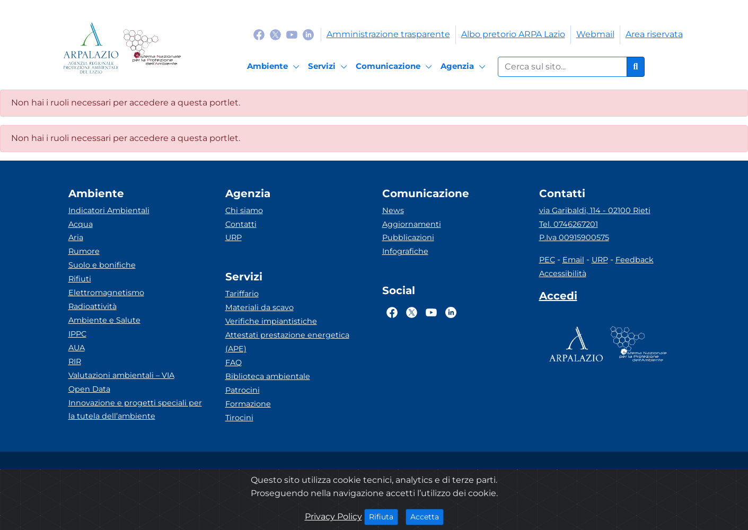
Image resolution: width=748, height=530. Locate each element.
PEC (547, 259)
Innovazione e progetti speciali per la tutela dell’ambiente (135, 409)
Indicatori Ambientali (108, 210)
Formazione (248, 404)
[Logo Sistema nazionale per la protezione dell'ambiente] (151, 48)
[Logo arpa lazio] (90, 48)
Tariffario (242, 293)
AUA (76, 347)
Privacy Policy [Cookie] (333, 516)
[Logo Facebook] (259, 34)
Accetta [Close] (427, 516)
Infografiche (405, 251)
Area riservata (654, 34)
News (393, 210)
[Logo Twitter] (275, 34)
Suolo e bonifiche (102, 265)
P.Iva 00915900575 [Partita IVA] (574, 237)
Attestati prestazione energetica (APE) (287, 342)
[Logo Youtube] (292, 34)
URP (233, 237)
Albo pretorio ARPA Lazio (513, 34)
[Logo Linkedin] (308, 34)
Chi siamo (244, 210)
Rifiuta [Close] (383, 516)
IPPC (77, 334)
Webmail (595, 34)
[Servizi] (329, 67)
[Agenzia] (464, 67)
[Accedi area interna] (558, 297)
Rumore (84, 251)
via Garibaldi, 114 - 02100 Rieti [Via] (594, 210)
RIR (74, 361)
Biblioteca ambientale (267, 376)
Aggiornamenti (411, 224)
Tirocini (239, 417)
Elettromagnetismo (106, 292)
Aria (75, 237)
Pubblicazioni (408, 237)
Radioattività (92, 306)
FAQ (233, 362)
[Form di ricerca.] (562, 67)
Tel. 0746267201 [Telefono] (568, 224)
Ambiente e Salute (104, 320)
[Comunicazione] (395, 67)
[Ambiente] (275, 67)
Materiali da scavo (259, 307)
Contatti (241, 224)
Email (573, 259)
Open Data (89, 389)
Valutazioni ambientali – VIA (121, 375)
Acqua (80, 224)
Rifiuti (79, 279)
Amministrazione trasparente (388, 34)
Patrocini (242, 390)
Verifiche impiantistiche (271, 321)
